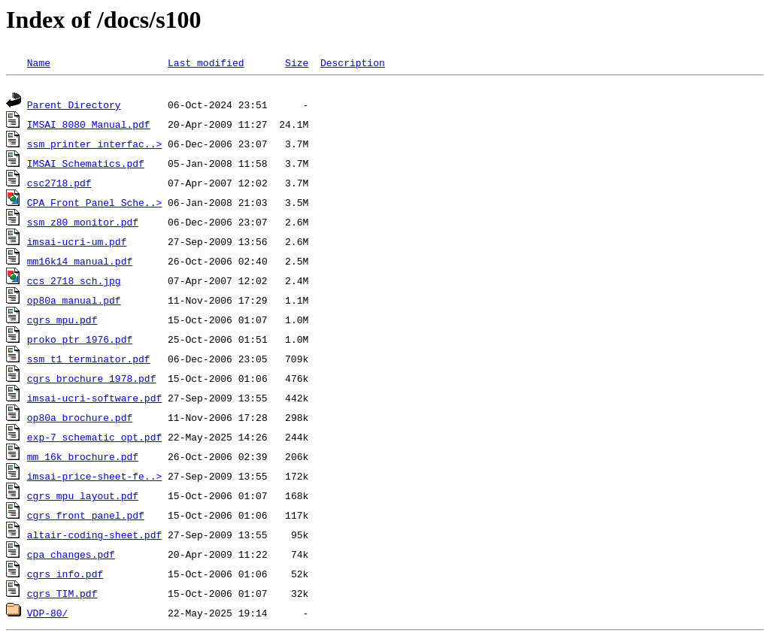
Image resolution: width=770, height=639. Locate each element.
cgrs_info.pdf (65, 576)
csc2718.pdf (59, 185)
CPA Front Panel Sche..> (94, 204)
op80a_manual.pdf (74, 302)
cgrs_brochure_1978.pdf (91, 380)
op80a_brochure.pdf (79, 419)
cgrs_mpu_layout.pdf (82, 497)
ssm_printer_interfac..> (94, 146)
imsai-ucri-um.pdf (77, 243)
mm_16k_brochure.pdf (82, 458)
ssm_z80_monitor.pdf (82, 224)
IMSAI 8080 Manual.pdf (88, 126)
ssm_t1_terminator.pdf (88, 361)
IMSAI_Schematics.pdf (85, 165)
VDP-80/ (47, 615)
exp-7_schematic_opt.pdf (94, 439)
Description (352, 62)
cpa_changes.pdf (71, 556)
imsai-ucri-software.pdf (94, 400)
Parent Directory (74, 107)
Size (296, 62)
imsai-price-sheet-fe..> (94, 478)
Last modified (206, 62)
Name (38, 62)
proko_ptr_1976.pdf (79, 341)
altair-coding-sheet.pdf (94, 537)
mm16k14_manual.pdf (79, 263)
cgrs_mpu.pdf (62, 322)
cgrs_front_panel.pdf (85, 517)
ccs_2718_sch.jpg (74, 282)
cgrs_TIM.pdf (62, 595)
